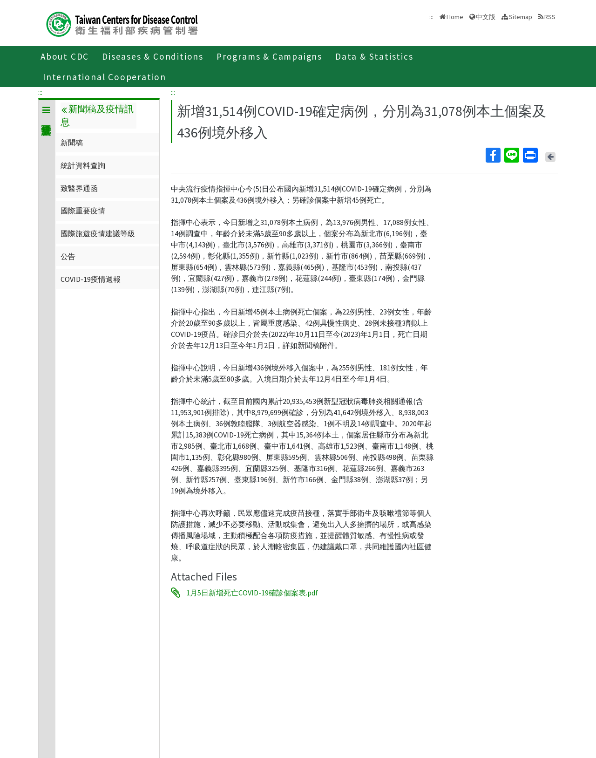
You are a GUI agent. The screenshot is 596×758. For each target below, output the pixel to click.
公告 (68, 256)
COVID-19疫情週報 (91, 279)
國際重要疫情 (83, 210)
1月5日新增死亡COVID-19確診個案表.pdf (252, 592)
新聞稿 (72, 142)
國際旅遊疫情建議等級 (98, 233)
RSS (549, 17)
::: (40, 92)
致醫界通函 (79, 188)
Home (455, 17)
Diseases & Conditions (152, 56)
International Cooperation (104, 76)
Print (530, 155)
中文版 (485, 16)
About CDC (65, 56)
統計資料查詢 (83, 165)
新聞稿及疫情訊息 (97, 115)
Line (511, 155)
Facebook (493, 155)
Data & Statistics (374, 56)
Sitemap (520, 17)
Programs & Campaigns (269, 56)
